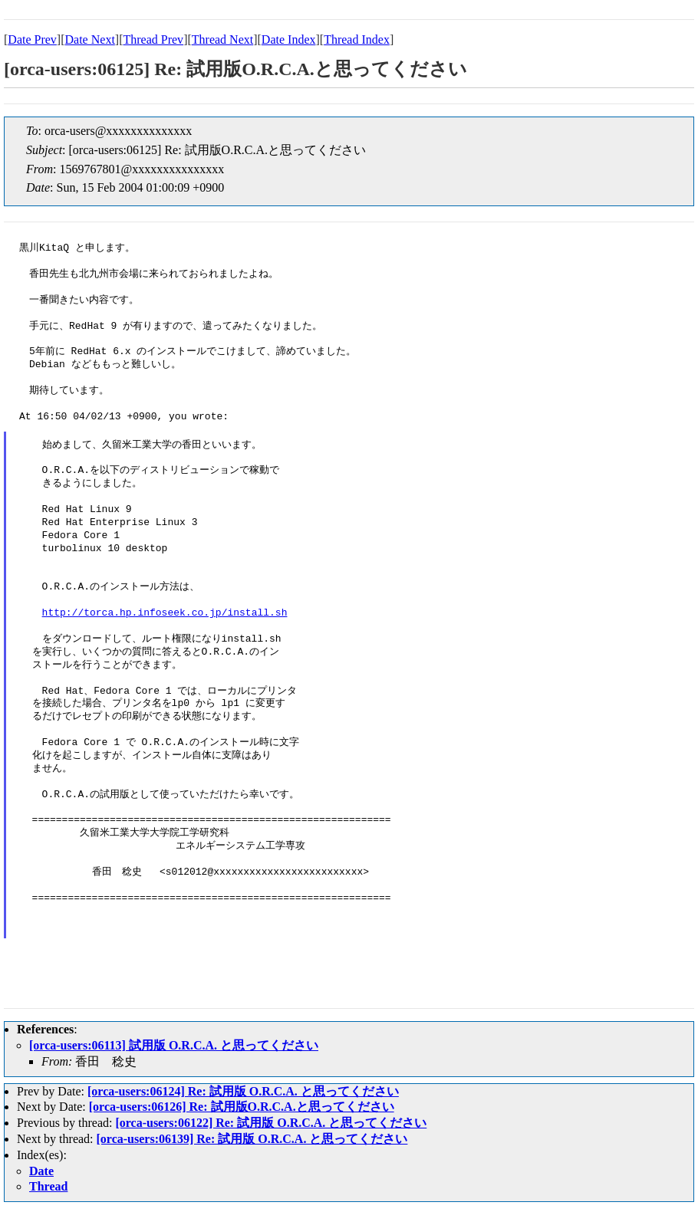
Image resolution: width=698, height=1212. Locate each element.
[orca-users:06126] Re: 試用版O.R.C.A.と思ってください (241, 1106)
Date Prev (32, 39)
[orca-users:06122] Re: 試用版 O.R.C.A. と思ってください (270, 1122)
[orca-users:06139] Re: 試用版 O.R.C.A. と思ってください (252, 1138)
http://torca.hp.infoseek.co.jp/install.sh (165, 613)
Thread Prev (153, 39)
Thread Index (357, 39)
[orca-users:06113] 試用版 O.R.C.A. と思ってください (173, 1045)
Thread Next (222, 39)
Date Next (90, 39)
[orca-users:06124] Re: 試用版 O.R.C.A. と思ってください (243, 1091)
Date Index (289, 39)
